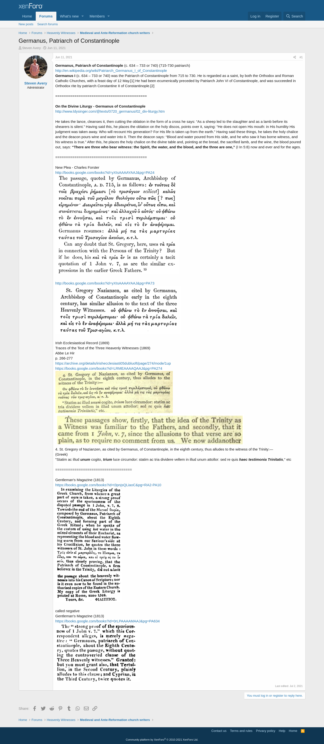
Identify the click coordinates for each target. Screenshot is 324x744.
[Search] (294, 16)
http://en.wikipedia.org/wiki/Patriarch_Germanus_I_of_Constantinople (111, 70)
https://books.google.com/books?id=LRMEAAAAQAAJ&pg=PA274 (108, 368)
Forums (46, 16)
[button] (82, 16)
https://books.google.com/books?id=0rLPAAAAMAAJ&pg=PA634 (107, 621)
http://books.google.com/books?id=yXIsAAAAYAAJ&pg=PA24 (105, 172)
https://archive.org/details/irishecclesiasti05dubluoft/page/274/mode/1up (113, 363)
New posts (26, 24)
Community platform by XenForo (162, 739)
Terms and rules (241, 731)
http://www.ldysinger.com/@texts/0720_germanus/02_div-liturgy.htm (110, 111)
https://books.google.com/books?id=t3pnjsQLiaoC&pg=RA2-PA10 (108, 485)
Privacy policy (265, 731)
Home (27, 16)
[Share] (295, 57)
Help (282, 731)
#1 (301, 57)
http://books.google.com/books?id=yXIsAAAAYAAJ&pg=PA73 (105, 283)
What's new (69, 16)
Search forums (47, 24)
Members (97, 16)
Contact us (218, 731)
